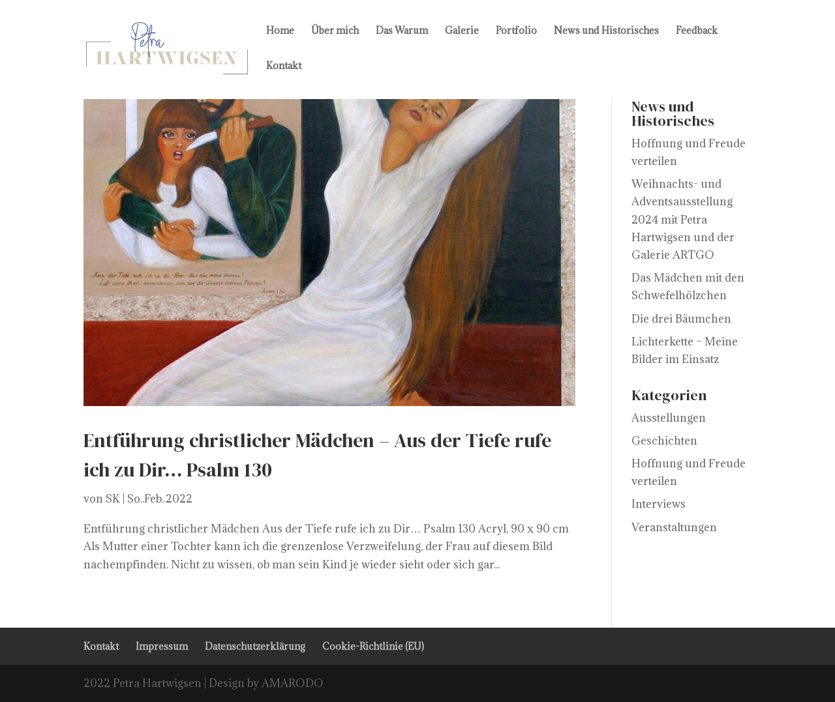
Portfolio (516, 31)
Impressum (162, 646)
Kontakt (283, 66)
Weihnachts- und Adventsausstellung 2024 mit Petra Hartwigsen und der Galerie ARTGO (683, 219)
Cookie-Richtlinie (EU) (373, 646)
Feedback (697, 31)
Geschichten (664, 440)
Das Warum (402, 31)
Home (280, 31)
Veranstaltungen (674, 527)
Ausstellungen (668, 418)
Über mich (335, 31)
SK (113, 498)
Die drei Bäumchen (681, 319)
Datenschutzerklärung (255, 646)
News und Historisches (606, 31)
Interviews (658, 504)
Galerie (462, 31)
